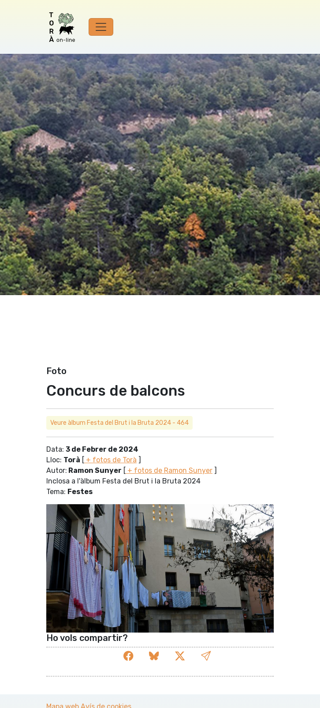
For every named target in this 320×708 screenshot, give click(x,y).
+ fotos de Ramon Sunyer (169, 470)
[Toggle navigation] (101, 27)
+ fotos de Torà (110, 460)
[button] (206, 656)
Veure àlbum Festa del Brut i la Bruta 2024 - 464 (119, 423)
